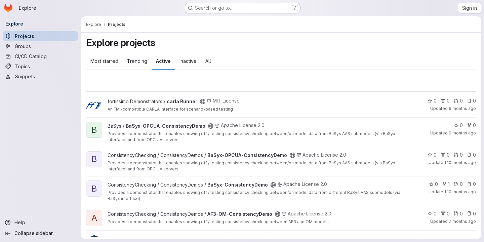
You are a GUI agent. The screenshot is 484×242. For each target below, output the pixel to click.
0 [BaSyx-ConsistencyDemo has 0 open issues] (471, 184)
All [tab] (208, 61)
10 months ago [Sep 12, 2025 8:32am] (461, 191)
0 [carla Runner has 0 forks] (445, 101)
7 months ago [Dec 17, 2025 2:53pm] (462, 221)
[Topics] (40, 66)
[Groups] (40, 46)
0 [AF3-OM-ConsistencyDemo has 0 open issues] (471, 213)
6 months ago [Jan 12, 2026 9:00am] (462, 108)
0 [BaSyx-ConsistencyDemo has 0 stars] (433, 184)
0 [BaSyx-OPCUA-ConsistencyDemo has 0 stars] (458, 125)
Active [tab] (163, 61)
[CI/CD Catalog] (40, 56)
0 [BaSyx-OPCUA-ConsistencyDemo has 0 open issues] (471, 155)
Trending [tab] (137, 61)
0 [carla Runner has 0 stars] (432, 101)
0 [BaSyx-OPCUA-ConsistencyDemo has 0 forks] (471, 125)
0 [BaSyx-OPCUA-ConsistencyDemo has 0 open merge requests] (458, 155)
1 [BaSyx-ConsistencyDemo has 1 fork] (446, 184)
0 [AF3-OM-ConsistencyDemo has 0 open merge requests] (458, 213)
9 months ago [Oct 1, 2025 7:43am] (462, 132)
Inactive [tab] (188, 61)
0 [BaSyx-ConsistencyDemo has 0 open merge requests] (458, 184)
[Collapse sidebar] (40, 233)
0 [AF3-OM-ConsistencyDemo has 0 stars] (432, 213)
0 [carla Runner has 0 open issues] (471, 101)
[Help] (40, 222)
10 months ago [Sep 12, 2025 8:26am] (461, 162)
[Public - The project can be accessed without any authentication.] (202, 101)
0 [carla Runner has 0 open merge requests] (458, 101)
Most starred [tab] (104, 61)
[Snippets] (40, 76)
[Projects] (40, 36)
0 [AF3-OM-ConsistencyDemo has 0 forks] (445, 213)
